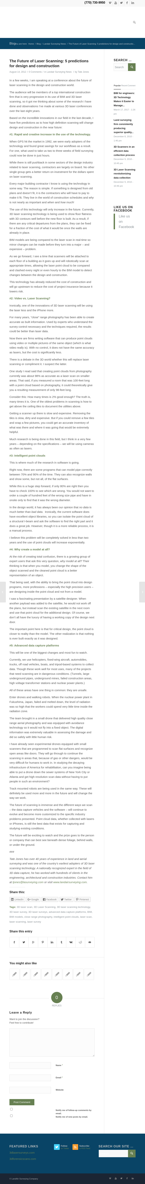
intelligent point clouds (66, 916)
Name (59, 1065)
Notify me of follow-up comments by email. (73, 1112)
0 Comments (35, 72)
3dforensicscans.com (22, 1158)
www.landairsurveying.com (70, 882)
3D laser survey (18, 912)
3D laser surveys (37, 912)
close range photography (38, 916)
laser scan (86, 916)
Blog (12, 43)
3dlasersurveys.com (22, 1152)
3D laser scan (24, 907)
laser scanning (17, 921)
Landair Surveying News (54, 44)
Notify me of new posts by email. (72, 1117)
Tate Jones (83, 72)
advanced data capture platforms (67, 912)
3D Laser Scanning (45, 907)
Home (31, 44)
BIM (89, 912)
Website (60, 1090)
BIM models (16, 916)
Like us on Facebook (123, 209)
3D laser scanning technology (73, 907)
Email (59, 1077)
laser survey (34, 921)
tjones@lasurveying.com (28, 882)
